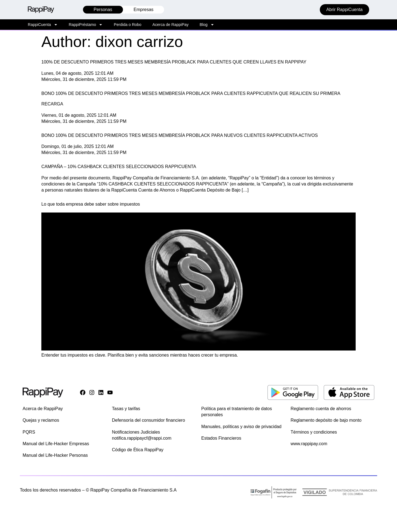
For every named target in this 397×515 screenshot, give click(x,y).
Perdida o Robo (127, 24)
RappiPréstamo (86, 24)
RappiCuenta (43, 24)
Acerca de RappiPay (170, 24)
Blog (207, 24)
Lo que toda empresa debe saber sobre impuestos (90, 204)
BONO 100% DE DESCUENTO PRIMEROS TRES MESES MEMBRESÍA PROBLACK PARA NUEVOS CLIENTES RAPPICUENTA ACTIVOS (179, 135)
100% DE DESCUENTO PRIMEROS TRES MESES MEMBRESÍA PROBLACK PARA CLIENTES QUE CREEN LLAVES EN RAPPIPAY (173, 62)
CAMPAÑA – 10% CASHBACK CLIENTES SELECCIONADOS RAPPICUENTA (118, 166)
